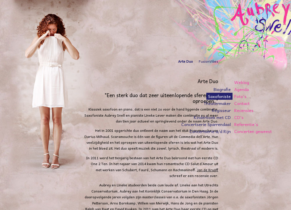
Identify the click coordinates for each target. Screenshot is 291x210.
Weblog (241, 82)
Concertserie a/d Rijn (210, 131)
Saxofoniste (219, 96)
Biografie (222, 89)
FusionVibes (208, 61)
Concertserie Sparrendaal (206, 124)
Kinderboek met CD (212, 117)
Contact (242, 103)
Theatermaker (217, 103)
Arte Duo (185, 61)
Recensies (243, 110)
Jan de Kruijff (207, 170)
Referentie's (246, 124)
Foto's (240, 96)
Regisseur (221, 110)
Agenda (241, 89)
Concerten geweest (253, 131)
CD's (239, 117)
